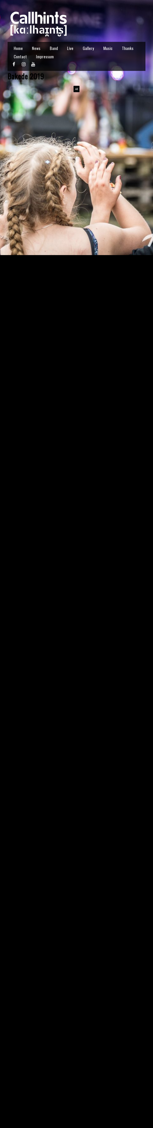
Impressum (45, 56)
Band (54, 48)
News (36, 48)
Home (18, 48)
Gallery (88, 48)
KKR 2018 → (132, 1110)
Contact (20, 56)
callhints (14, 1089)
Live (70, 48)
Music (108, 48)
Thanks (128, 48)
